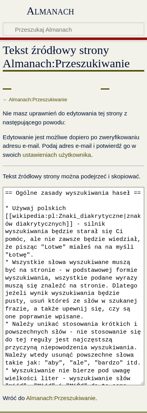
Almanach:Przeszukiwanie (38, 99)
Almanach (50, 11)
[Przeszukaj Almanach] (73, 29)
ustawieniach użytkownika (56, 154)
